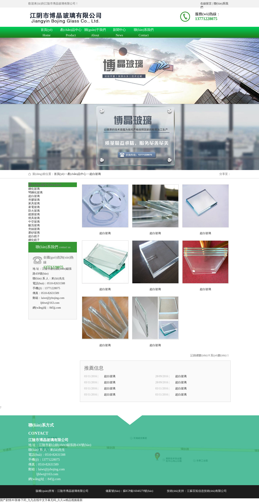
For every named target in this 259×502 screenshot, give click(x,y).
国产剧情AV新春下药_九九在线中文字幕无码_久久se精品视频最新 (41, 500)
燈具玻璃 (34, 218)
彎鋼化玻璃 (35, 192)
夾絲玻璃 (34, 229)
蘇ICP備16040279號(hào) (138, 490)
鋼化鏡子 (34, 239)
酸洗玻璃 (34, 225)
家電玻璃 (34, 207)
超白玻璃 (95, 174)
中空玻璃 (34, 221)
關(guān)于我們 (95, 30)
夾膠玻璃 (34, 199)
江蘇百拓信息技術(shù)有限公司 (207, 490)
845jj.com (55, 307)
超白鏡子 (34, 236)
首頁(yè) (46, 30)
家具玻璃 (34, 203)
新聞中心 (119, 30)
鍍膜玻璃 (34, 214)
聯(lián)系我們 (144, 30)
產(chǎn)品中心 (71, 30)
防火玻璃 (34, 210)
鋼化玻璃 (34, 188)
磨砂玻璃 (34, 232)
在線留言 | (207, 3)
